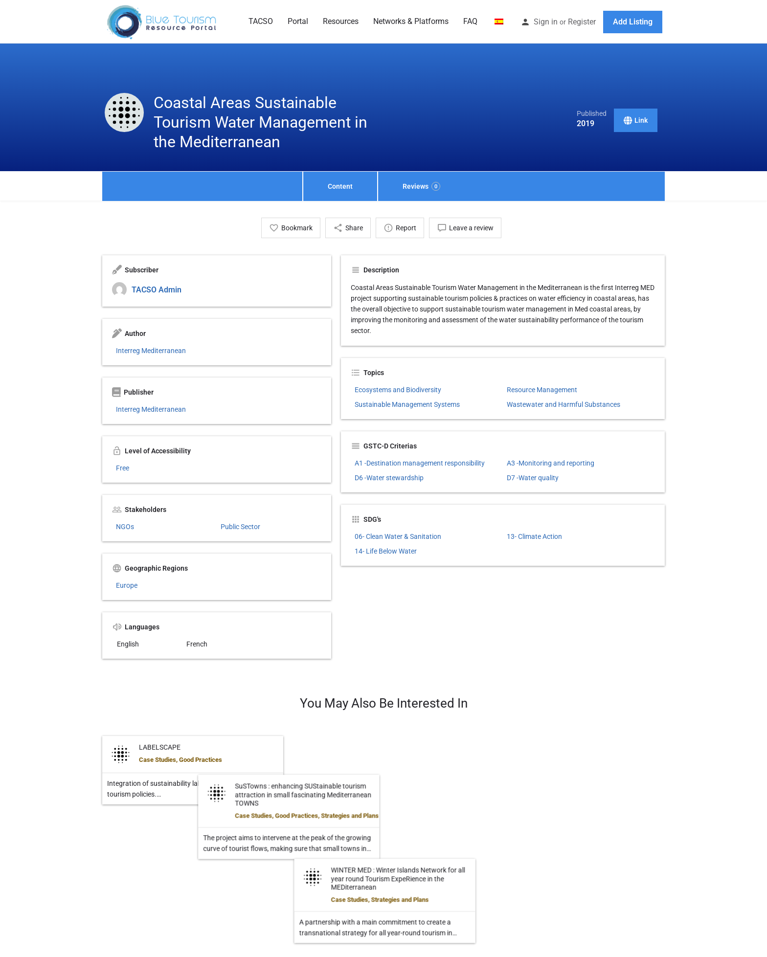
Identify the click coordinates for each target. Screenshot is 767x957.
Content (340, 186)
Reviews (421, 186)
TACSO (260, 21)
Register (582, 21)
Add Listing (633, 21)
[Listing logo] (124, 112)
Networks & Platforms (411, 21)
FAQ (470, 21)
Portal (298, 21)
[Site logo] (162, 21)
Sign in (546, 21)
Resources (341, 21)
